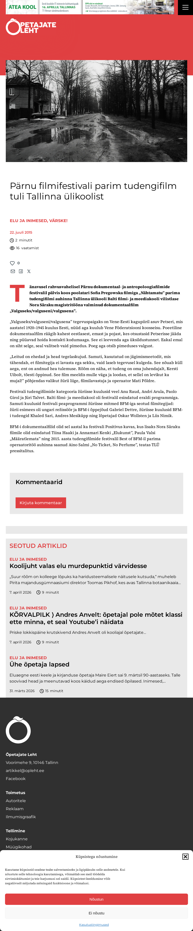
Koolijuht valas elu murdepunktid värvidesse (78, 566)
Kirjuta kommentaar (41, 502)
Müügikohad (19, 847)
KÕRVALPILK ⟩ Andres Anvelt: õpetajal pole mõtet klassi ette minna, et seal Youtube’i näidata (96, 618)
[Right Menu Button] (185, 8)
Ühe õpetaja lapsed (39, 664)
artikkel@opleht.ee (25, 770)
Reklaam (15, 808)
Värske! (58, 220)
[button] (185, 856)
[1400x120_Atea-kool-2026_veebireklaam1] (90, 7)
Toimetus (15, 792)
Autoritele (16, 800)
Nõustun (96, 899)
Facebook (16, 778)
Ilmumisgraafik (21, 816)
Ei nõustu (97, 913)
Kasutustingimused (94, 924)
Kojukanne (17, 839)
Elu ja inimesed (28, 220)
